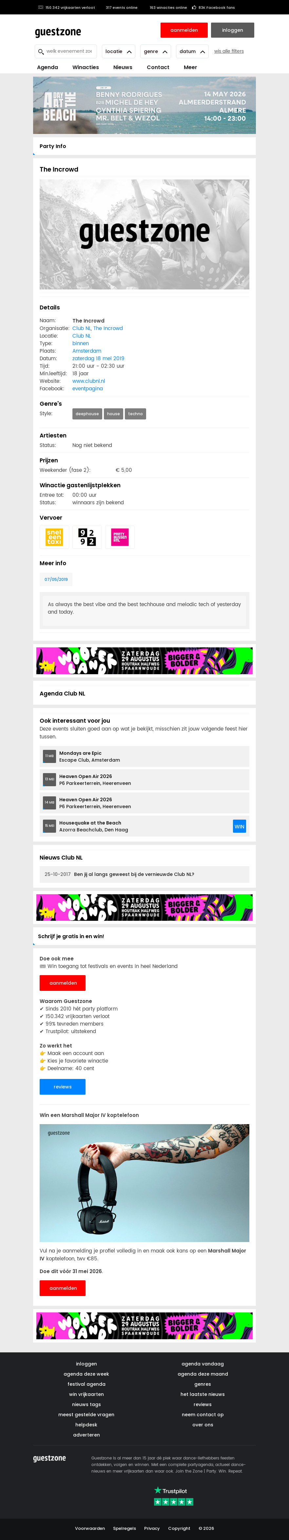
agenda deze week (86, 1374)
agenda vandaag (203, 1364)
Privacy (152, 1528)
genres (202, 1384)
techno (135, 414)
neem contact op (203, 1414)
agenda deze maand (203, 1374)
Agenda (47, 67)
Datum (192, 51)
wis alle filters (229, 51)
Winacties (85, 67)
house (113, 414)
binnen (80, 344)
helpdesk (86, 1424)
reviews (63, 1087)
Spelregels (124, 1528)
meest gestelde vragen (86, 1414)
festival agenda (86, 1384)
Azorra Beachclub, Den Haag (93, 826)
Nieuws (122, 67)
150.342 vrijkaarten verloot (66, 7)
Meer (190, 67)
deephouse (87, 414)
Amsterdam (86, 351)
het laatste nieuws (203, 1394)
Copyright (179, 1528)
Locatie (119, 51)
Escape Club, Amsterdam (89, 756)
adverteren (86, 1435)
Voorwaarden (90, 1528)
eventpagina (87, 389)
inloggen (86, 1364)
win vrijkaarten (86, 1394)
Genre (155, 51)
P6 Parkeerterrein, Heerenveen (95, 780)
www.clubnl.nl (88, 381)
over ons (202, 1424)
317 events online (119, 7)
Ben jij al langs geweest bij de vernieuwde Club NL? (119, 874)
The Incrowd (108, 329)
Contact (158, 67)
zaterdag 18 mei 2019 (98, 359)
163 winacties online (165, 7)
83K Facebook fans (213, 7)
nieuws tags (86, 1404)
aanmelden (63, 983)
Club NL (81, 329)
